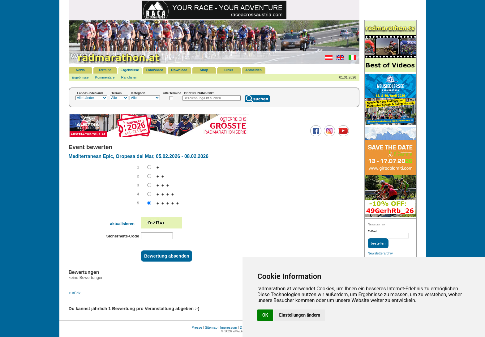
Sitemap (211, 327)
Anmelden (253, 70)
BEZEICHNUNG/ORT (199, 93)
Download (179, 70)
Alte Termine (172, 93)
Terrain (117, 93)
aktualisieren (122, 223)
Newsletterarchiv (380, 253)
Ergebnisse (130, 70)
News (80, 70)
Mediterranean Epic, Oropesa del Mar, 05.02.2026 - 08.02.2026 (138, 156)
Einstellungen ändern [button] (299, 315)
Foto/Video (154, 70)
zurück (75, 293)
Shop (204, 70)
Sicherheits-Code (122, 236)
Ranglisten (129, 77)
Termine (105, 70)
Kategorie (138, 93)
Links (228, 70)
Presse (196, 327)
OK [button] (265, 315)
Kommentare (105, 77)
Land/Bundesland (90, 93)
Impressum (228, 327)
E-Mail (372, 231)
